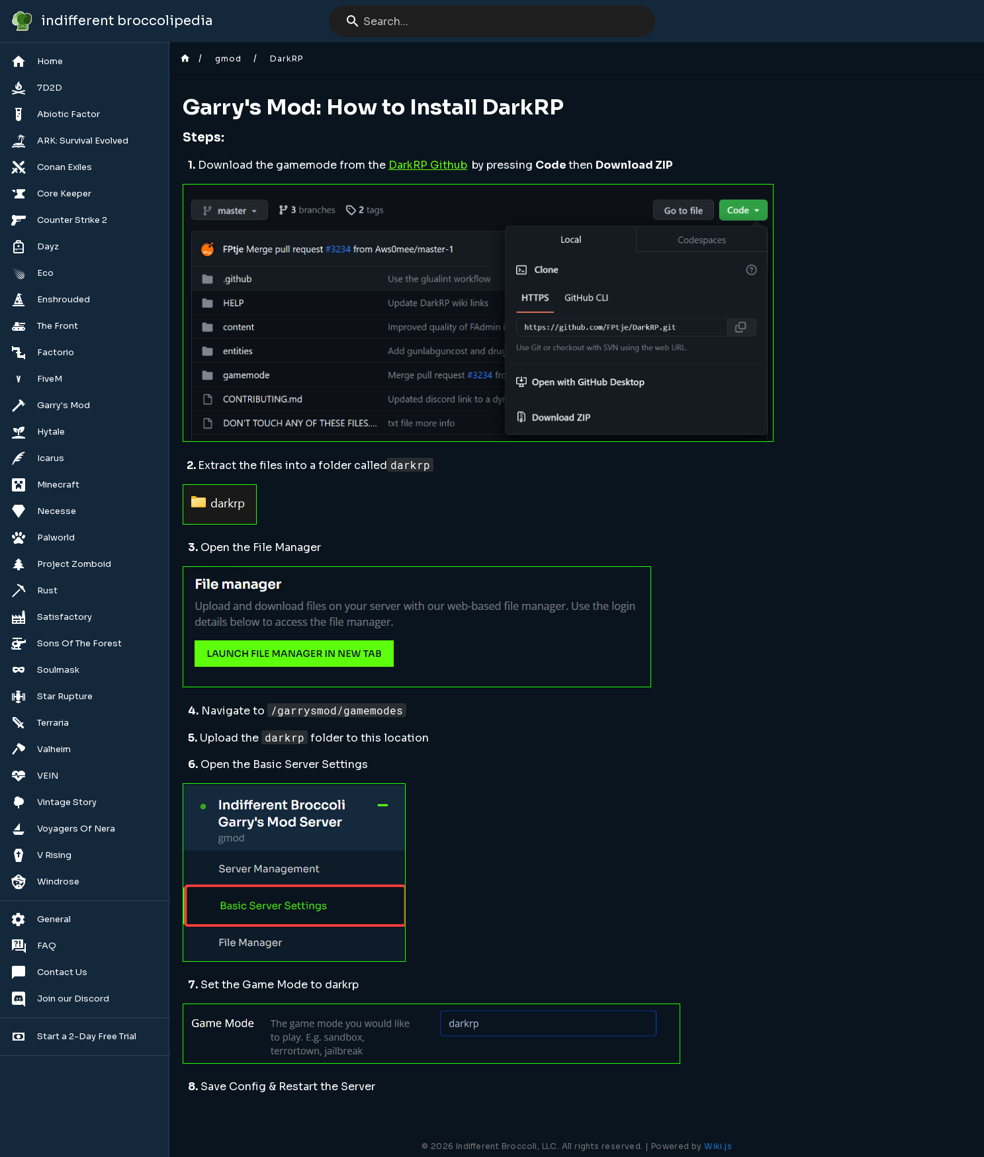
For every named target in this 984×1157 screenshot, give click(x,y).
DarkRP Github (427, 165)
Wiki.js (718, 1146)
